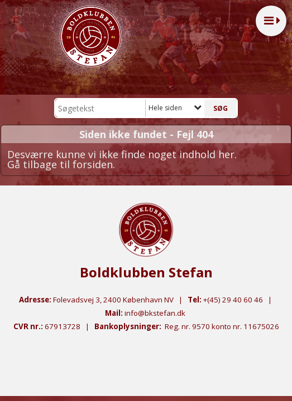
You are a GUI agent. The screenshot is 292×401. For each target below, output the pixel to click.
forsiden (93, 164)
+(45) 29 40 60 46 (233, 300)
